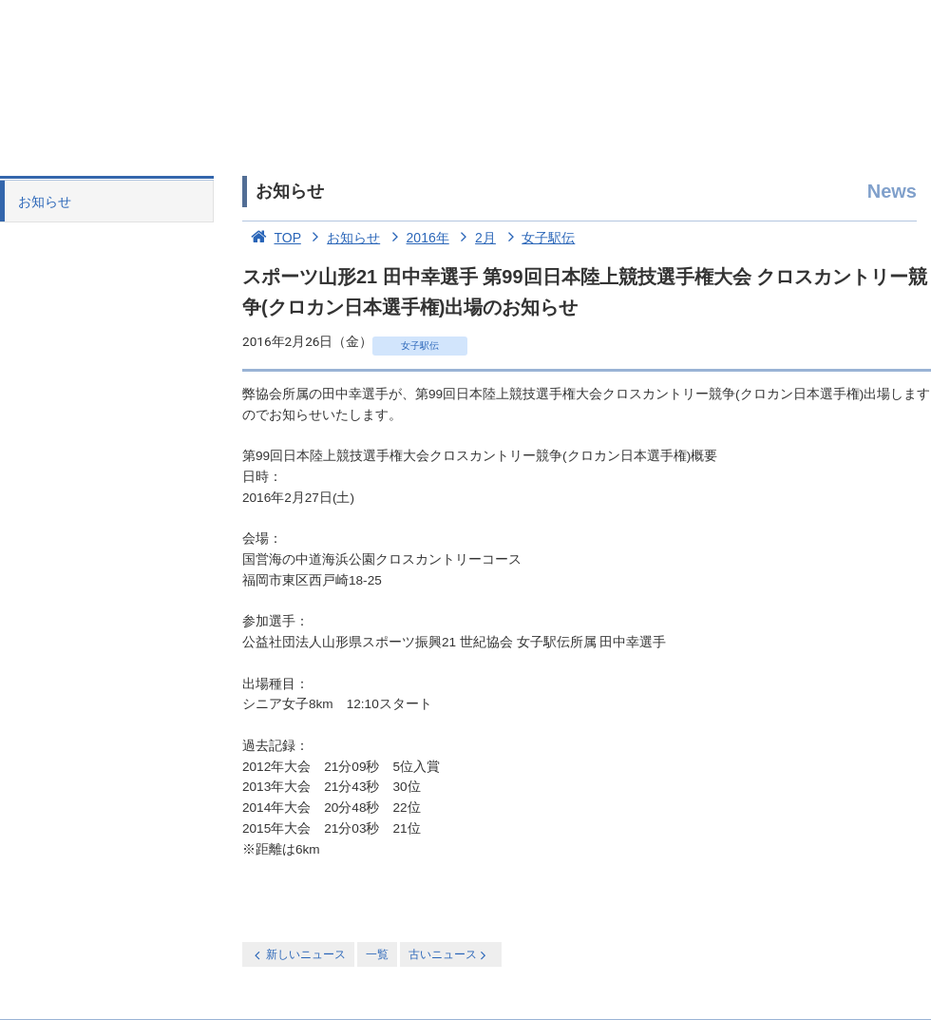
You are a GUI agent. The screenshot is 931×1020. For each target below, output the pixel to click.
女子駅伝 (538, 237)
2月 (474, 237)
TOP (271, 237)
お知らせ (44, 201)
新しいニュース (298, 955)
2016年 (416, 237)
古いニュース (448, 955)
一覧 (377, 954)
